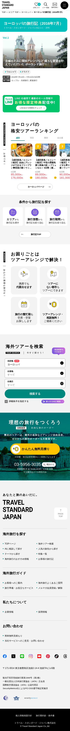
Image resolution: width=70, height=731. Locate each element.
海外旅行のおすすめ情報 (17, 559)
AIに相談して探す (13, 548)
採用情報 (42, 612)
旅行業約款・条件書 (45, 716)
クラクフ (25, 72)
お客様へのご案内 (13, 583)
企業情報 (9, 612)
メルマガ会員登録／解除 (50, 588)
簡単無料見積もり (13, 636)
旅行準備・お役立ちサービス (19, 588)
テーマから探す (12, 554)
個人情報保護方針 (24, 716)
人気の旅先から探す (48, 548)
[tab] (32, 138)
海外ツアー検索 (46, 543)
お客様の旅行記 (46, 559)
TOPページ (10, 543)
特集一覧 (42, 554)
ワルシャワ (11, 72)
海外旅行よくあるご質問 (50, 583)
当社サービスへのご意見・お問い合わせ (24, 640)
